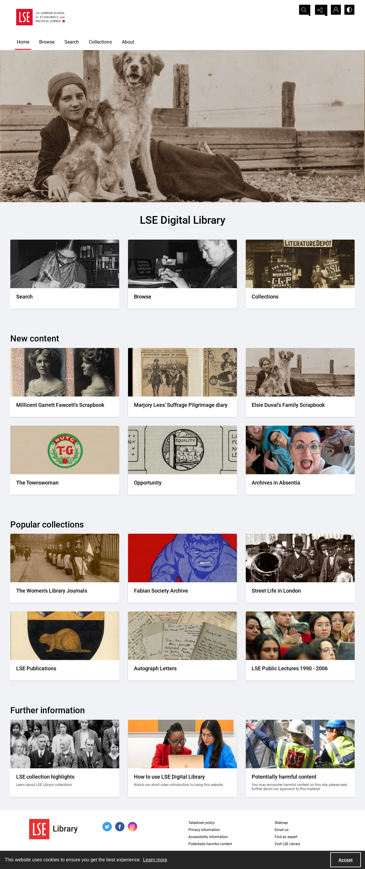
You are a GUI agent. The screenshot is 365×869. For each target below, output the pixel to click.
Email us (281, 830)
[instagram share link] (132, 826)
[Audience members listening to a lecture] (300, 670)
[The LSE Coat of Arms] (64, 670)
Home (23, 42)
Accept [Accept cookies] (346, 860)
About (128, 42)
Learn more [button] (155, 859)
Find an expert (286, 837)
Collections (100, 42)
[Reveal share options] (319, 10)
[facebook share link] (120, 826)
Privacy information (204, 830)
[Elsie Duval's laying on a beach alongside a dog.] (300, 407)
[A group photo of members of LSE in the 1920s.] (64, 782)
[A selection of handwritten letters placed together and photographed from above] (182, 670)
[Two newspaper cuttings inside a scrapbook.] (182, 407)
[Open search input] (304, 10)
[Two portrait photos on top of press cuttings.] (64, 407)
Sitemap (281, 823)
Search (71, 42)
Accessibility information (208, 837)
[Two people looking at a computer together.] (182, 782)
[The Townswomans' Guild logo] (64, 484)
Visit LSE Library (287, 844)
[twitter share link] (107, 826)
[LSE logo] (40, 17)
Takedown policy (201, 823)
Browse (46, 42)
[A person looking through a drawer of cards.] (182, 298)
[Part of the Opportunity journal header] (182, 484)
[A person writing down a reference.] (64, 298)
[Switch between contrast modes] (348, 10)
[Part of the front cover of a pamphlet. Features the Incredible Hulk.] (182, 592)
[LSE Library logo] (53, 829)
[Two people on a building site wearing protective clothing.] (300, 782)
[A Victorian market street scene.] (300, 592)
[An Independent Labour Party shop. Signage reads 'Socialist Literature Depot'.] (300, 298)
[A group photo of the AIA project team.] (300, 484)
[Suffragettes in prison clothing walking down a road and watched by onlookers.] (64, 592)
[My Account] (334, 10)
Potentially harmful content (210, 844)
